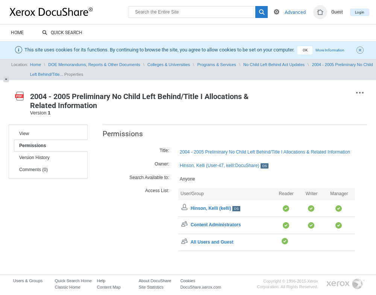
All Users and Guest (212, 242)
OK (305, 50)
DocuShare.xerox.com (200, 287)
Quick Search (62, 33)
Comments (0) (33, 169)
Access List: (157, 190)
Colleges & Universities (168, 64)
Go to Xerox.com (345, 284)
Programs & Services (216, 64)
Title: (164, 150)
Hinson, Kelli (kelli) (215, 208)
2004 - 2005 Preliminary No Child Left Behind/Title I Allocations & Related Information (265, 152)
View (24, 133)
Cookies (187, 280)
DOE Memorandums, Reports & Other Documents (94, 64)
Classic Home (67, 287)
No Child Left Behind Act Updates (274, 64)
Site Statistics (151, 287)
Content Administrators (216, 225)
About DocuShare (155, 280)
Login (359, 12)
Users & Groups (27, 280)
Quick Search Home (73, 280)
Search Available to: (149, 177)
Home (17, 32)
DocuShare (69, 12)
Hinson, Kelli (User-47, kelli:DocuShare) (224, 166)
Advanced (295, 12)
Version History (34, 157)
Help (101, 280)
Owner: (162, 164)
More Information (329, 50)
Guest (337, 12)
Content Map (109, 287)
